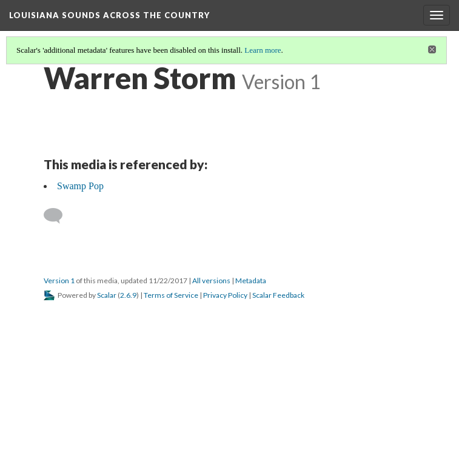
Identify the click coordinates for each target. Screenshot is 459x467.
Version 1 (59, 280)
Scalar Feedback (278, 295)
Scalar (106, 295)
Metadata (250, 280)
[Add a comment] (58, 216)
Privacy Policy (225, 295)
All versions (211, 280)
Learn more (262, 50)
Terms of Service (171, 295)
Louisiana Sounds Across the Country (109, 15)
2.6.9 (128, 295)
